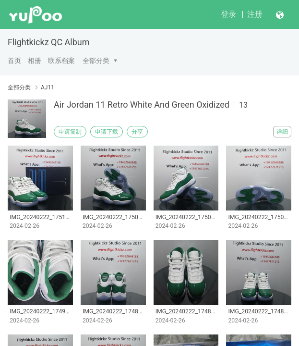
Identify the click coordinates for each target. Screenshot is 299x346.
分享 (137, 131)
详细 (282, 131)
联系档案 (61, 60)
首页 (14, 60)
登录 (228, 14)
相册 (34, 60)
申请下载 (106, 131)
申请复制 (70, 131)
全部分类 (96, 60)
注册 (255, 14)
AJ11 (47, 87)
